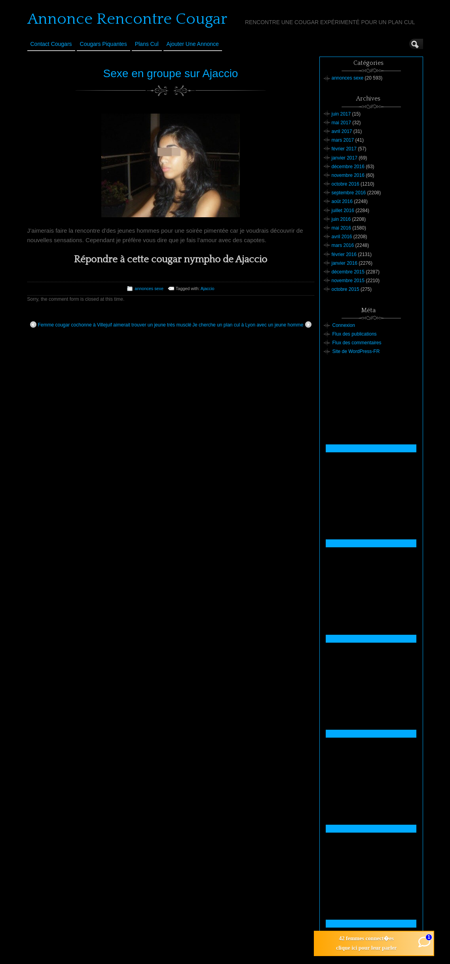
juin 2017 (341, 114)
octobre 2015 (345, 289)
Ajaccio (208, 288)
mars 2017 (343, 140)
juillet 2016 (343, 210)
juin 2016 (341, 219)
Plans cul (147, 44)
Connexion (343, 325)
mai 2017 (341, 122)
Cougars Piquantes (103, 44)
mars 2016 (343, 245)
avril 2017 (342, 131)
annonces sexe (149, 288)
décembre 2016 (348, 166)
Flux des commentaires (357, 342)
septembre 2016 (349, 192)
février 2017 (344, 149)
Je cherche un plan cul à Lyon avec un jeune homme (251, 324)
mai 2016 (341, 228)
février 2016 (344, 254)
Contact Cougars (51, 44)
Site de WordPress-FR (356, 351)
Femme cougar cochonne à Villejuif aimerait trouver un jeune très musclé (111, 324)
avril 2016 (342, 236)
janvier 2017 (344, 158)
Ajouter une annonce (193, 44)
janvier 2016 (344, 263)
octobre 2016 (345, 184)
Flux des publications (354, 334)
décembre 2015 (348, 272)
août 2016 (342, 201)
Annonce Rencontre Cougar (127, 19)
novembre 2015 (348, 280)
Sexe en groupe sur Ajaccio (170, 73)
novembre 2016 (348, 175)
